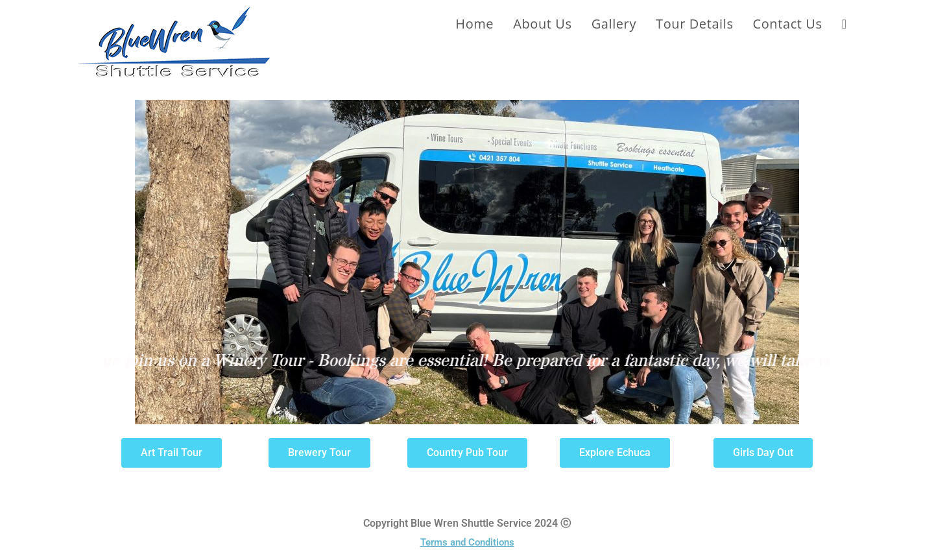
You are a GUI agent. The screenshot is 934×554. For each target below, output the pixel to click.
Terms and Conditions (467, 542)
